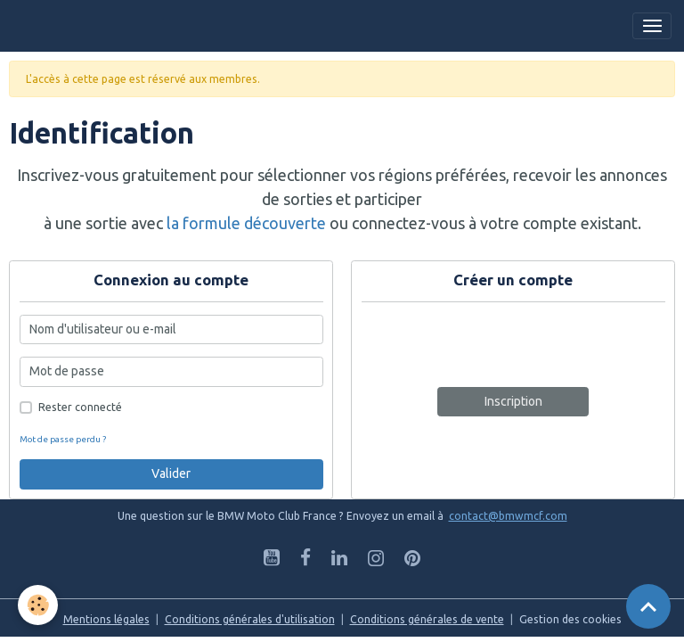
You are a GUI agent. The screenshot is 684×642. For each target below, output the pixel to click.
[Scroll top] (648, 606)
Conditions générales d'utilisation (250, 619)
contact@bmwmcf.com (508, 516)
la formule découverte (246, 223)
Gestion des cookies (570, 619)
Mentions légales (106, 619)
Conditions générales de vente (427, 619)
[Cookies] (38, 605)
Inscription (513, 401)
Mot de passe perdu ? (63, 439)
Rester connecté (80, 407)
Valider (171, 473)
